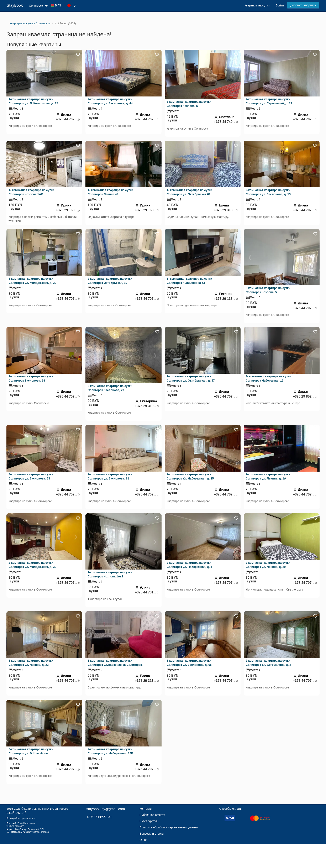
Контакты (146, 808)
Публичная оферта (152, 815)
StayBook (15, 5)
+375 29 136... (226, 298)
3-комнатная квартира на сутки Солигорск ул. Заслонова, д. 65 (189, 662)
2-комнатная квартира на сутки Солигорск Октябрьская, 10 (110, 280)
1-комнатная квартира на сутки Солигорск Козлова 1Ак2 (110, 574)
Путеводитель (149, 821)
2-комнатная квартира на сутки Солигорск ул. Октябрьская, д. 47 (191, 378)
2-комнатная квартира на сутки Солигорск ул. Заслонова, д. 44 (110, 101)
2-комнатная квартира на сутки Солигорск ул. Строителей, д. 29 (269, 101)
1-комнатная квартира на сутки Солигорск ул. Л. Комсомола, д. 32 (33, 101)
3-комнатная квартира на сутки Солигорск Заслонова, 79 (110, 388)
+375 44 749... (226, 122)
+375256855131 (99, 817)
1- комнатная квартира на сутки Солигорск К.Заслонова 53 (189, 280)
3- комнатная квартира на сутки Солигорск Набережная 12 (268, 378)
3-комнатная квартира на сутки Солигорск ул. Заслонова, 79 (31, 476)
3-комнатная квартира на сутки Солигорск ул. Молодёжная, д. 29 (32, 280)
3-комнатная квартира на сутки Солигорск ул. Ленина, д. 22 (31, 662)
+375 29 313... (226, 210)
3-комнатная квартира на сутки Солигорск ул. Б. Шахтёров (31, 751)
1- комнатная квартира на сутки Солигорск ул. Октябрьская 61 (189, 192)
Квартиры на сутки (256, 5)
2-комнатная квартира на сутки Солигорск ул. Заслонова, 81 (110, 476)
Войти (280, 5)
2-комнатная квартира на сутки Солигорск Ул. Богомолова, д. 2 (268, 662)
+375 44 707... (68, 119)
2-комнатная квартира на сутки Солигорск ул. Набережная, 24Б (110, 751)
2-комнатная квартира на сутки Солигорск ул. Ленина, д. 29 (268, 564)
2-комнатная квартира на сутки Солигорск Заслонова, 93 (31, 378)
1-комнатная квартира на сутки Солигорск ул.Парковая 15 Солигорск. (115, 662)
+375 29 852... (305, 396)
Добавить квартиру (303, 5)
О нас (143, 840)
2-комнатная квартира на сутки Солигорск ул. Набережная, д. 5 (189, 564)
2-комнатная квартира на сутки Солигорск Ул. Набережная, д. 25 (190, 476)
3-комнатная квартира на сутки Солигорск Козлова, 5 (189, 104)
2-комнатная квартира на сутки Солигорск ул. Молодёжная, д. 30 (32, 564)
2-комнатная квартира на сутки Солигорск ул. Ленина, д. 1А (268, 476)
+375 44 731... (147, 592)
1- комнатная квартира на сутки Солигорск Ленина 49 (110, 192)
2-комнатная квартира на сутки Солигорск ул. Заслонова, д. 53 (268, 192)
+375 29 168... (68, 210)
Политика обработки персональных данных (169, 827)
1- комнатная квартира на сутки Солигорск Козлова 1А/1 (31, 192)
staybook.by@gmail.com (105, 809)
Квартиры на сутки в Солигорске (46, 808)
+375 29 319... (147, 406)
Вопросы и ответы (152, 833)
